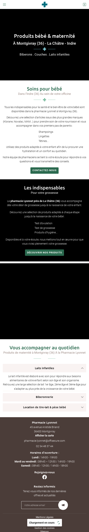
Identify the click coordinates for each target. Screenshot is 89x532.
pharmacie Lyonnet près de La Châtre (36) (35, 201)
